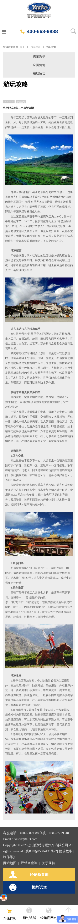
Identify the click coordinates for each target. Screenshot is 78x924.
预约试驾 (28, 887)
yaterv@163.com (25, 839)
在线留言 (39, 73)
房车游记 (39, 56)
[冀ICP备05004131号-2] (41, 851)
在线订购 (9, 913)
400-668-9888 (39, 31)
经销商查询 (29, 863)
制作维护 (9, 857)
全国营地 (39, 65)
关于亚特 (48, 863)
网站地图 (9, 863)
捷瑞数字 (65, 851)
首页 (22, 47)
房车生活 (36, 47)
